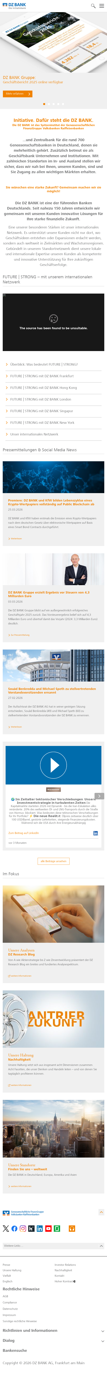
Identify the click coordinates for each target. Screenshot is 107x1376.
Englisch (7, 1281)
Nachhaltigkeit (63, 1270)
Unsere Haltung (12, 1270)
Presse (6, 1265)
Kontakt (59, 1276)
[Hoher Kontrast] (79, 1281)
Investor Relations (65, 1265)
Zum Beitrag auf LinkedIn (24, 833)
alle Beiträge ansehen (53, 861)
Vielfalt (7, 1276)
